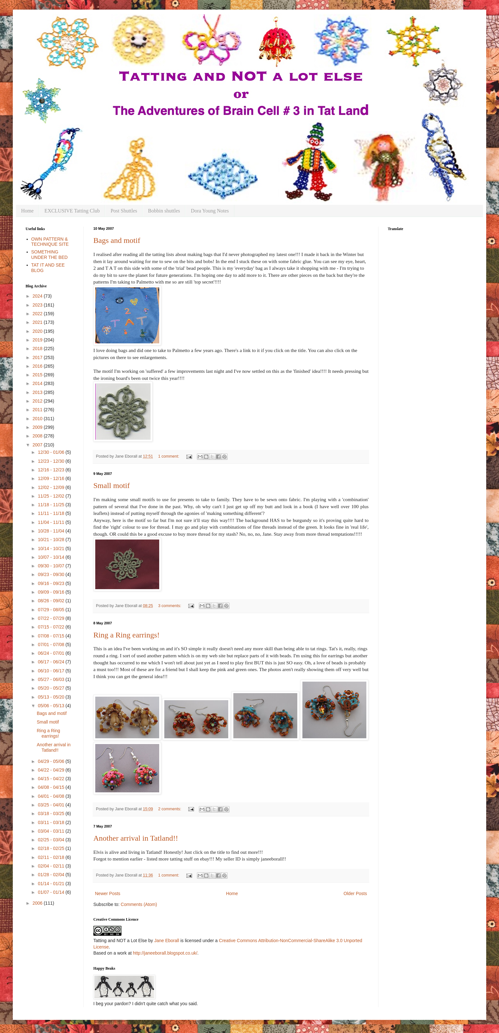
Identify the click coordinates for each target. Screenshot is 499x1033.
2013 (38, 392)
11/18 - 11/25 (51, 504)
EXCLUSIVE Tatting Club (72, 210)
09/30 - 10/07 (51, 565)
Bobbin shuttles (164, 210)
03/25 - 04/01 (51, 804)
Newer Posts (107, 893)
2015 (38, 374)
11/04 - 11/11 (51, 522)
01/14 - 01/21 (51, 883)
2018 (38, 348)
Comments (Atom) (139, 904)
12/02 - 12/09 (51, 487)
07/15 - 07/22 (51, 626)
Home (27, 210)
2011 (38, 409)
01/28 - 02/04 (51, 874)
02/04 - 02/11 (51, 866)
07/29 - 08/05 (51, 609)
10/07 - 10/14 (51, 557)
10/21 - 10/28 (51, 539)
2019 (38, 339)
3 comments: (170, 606)
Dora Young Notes (210, 210)
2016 (38, 366)
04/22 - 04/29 (51, 770)
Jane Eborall (166, 940)
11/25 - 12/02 (51, 496)
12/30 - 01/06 (51, 452)
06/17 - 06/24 (51, 661)
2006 (38, 903)
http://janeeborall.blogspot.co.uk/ (165, 953)
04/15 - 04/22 (51, 778)
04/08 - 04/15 (51, 787)
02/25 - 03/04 (51, 839)
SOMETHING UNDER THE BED (49, 254)
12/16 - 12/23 (51, 469)
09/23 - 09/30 (51, 574)
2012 (38, 401)
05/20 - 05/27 (51, 688)
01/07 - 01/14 (51, 892)
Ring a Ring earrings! (126, 635)
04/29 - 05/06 (51, 761)
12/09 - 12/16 (51, 478)
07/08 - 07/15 (51, 635)
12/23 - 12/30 (51, 461)
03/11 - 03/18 (51, 822)
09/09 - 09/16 (51, 592)
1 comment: (169, 456)
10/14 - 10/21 (51, 548)
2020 (38, 331)
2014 (38, 383)
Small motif (111, 485)
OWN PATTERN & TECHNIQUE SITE (50, 241)
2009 (38, 427)
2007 (38, 444)
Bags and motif (116, 240)
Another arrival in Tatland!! (135, 838)
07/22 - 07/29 (51, 618)
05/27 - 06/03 (51, 679)
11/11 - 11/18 (51, 513)
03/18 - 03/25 (51, 813)
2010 (38, 418)
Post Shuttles (124, 210)
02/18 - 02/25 (51, 848)
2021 (38, 322)
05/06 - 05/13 (51, 705)
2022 (38, 313)
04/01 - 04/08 (51, 796)
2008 (38, 435)
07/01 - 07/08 (51, 644)
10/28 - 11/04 (51, 530)
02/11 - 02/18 (51, 857)
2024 (38, 296)
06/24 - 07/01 (51, 653)
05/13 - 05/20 (51, 697)
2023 (38, 305)
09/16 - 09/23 (51, 583)
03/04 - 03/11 (51, 831)
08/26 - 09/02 (51, 600)
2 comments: (170, 809)
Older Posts (355, 893)
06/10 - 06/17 (51, 670)
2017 (38, 357)
